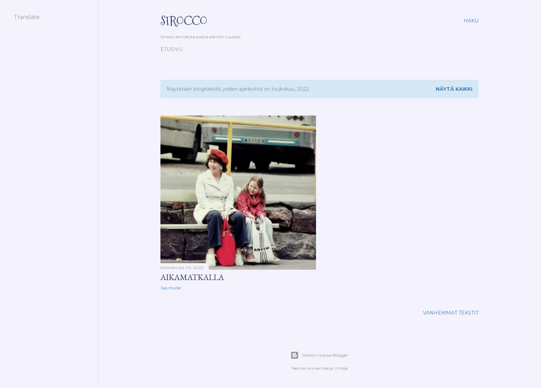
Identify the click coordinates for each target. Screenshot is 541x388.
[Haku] (471, 20)
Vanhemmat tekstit (451, 313)
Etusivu (171, 49)
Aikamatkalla (192, 277)
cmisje (341, 368)
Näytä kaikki (454, 89)
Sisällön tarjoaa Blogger (319, 355)
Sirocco (183, 20)
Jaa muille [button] (170, 287)
